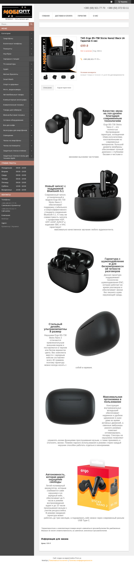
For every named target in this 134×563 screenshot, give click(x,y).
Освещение (8, 135)
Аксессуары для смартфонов (15, 130)
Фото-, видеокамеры (12, 89)
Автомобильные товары (13, 94)
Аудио (5, 69)
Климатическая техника (13, 105)
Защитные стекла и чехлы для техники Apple (16, 157)
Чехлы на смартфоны (12, 140)
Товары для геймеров (12, 110)
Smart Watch (8, 79)
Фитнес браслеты (10, 74)
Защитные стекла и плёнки (14, 150)
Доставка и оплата (63, 16)
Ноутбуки (7, 54)
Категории (6, 33)
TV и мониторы (9, 64)
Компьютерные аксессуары (15, 99)
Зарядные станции (11, 59)
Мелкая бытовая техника (14, 115)
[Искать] (31, 24)
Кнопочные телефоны (12, 43)
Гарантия (82, 16)
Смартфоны (8, 38)
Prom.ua (78, 558)
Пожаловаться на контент (58, 560)
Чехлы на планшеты (11, 145)
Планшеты (7, 48)
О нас (95, 16)
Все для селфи (9, 125)
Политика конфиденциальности (80, 560)
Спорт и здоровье (10, 84)
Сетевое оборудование (13, 120)
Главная (46, 16)
